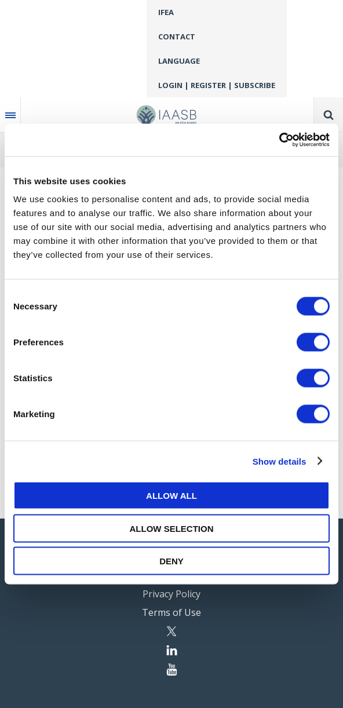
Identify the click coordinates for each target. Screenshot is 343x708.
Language (179, 61)
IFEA (166, 12)
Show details (279, 461)
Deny (171, 561)
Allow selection (172, 528)
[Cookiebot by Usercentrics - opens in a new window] (279, 140)
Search (328, 115)
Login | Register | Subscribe (216, 85)
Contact (176, 36)
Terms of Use (171, 612)
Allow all (171, 496)
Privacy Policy (171, 593)
